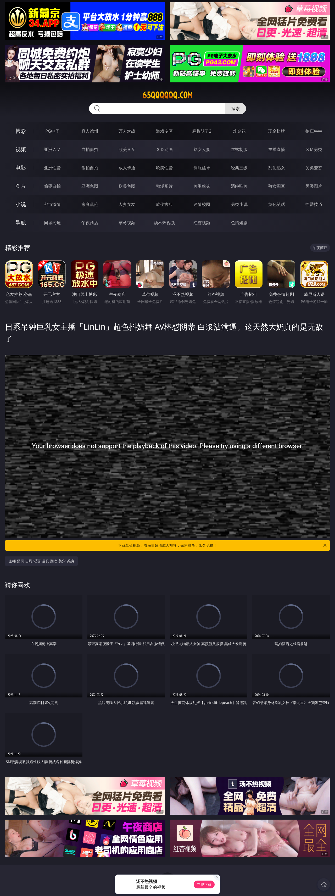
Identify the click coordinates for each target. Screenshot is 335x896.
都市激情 (52, 204)
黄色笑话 (276, 204)
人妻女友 (127, 204)
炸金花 (239, 131)
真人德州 (89, 131)
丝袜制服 (239, 149)
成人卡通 (127, 168)
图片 (20, 185)
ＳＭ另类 (313, 149)
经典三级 (239, 168)
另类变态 (313, 168)
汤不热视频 (164, 223)
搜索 (235, 108)
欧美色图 (127, 186)
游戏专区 (164, 131)
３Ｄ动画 (164, 149)
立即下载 (204, 884)
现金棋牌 (276, 131)
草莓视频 (127, 223)
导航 (20, 222)
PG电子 (52, 131)
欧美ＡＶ (127, 149)
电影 (20, 167)
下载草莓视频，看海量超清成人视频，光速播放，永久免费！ (222, 545)
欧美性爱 (164, 168)
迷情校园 (201, 204)
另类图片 (313, 186)
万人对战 (127, 131)
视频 (20, 149)
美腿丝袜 (201, 186)
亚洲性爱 (52, 168)
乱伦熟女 (276, 168)
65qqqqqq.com (167, 95)
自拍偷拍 (89, 149)
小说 (20, 204)
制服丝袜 (201, 168)
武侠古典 (164, 204)
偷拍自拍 (89, 168)
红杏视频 (201, 223)
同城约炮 (52, 223)
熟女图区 (276, 186)
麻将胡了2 (201, 131)
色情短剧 (239, 223)
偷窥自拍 (52, 186)
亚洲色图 (89, 186)
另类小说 (239, 204)
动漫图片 (164, 186)
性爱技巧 (313, 204)
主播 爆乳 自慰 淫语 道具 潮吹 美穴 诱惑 (41, 561)
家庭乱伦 (89, 204)
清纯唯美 (239, 186)
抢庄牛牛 (313, 131)
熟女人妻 (201, 149)
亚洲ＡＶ (52, 149)
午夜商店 (89, 223)
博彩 (20, 130)
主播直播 (276, 149)
